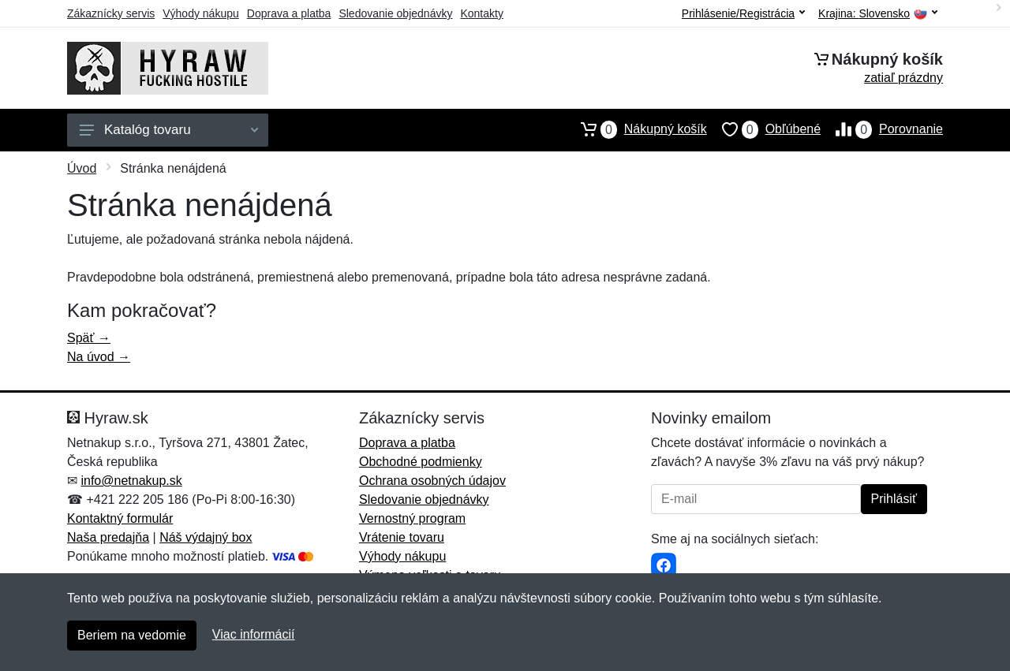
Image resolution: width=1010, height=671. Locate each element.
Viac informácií (253, 634)
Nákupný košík (636, 129)
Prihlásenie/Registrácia (743, 13)
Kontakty (481, 13)
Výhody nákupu (201, 13)
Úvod (81, 168)
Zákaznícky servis (111, 13)
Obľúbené (764, 129)
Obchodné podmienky (420, 461)
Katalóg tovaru (169, 129)
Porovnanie (882, 129)
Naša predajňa (108, 537)
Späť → (88, 338)
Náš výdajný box (205, 537)
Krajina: (877, 14)
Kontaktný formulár (120, 518)
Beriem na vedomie (131, 635)
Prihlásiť (894, 498)
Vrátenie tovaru (401, 537)
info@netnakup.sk (130, 480)
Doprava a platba (289, 13)
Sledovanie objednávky (395, 13)
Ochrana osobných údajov (432, 480)
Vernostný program (412, 518)
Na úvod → (98, 356)
